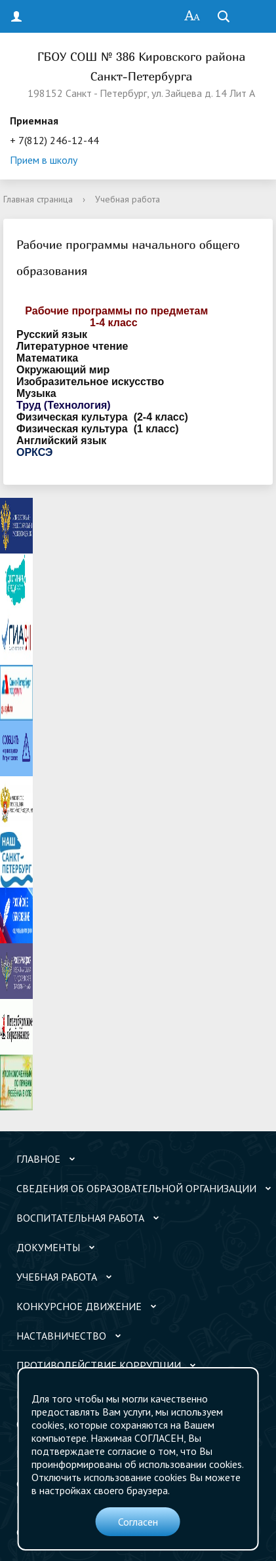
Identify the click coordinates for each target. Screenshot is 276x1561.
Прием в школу (43, 159)
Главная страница (38, 199)
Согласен (138, 1521)
